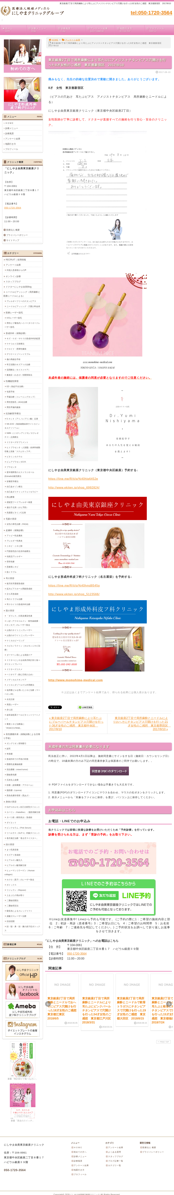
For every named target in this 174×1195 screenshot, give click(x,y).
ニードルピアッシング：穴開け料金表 (23, 306)
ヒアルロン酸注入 (14, 860)
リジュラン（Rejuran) (16, 890)
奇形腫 (10, 754)
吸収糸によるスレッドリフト (19, 911)
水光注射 (10, 699)
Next (169, 1004)
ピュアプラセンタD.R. (16, 462)
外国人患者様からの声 (16, 270)
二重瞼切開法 (12, 900)
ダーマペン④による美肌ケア (19, 655)
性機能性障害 (12, 381)
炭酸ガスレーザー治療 (16, 916)
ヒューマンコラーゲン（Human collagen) (19, 872)
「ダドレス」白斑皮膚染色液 (19, 616)
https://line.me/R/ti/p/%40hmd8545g (74, 585)
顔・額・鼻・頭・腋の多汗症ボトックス (22, 928)
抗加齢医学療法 (13, 413)
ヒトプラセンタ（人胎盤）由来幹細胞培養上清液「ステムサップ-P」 (22, 449)
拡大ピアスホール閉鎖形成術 (19, 588)
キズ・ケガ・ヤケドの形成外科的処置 (23, 338)
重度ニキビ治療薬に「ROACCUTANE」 (14, 726)
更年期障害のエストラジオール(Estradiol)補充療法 (19, 474)
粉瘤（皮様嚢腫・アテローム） (20, 785)
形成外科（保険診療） (16, 333)
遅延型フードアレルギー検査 (19, 502)
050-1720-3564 (77, 953)
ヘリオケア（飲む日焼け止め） (20, 674)
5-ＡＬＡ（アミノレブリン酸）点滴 (22, 418)
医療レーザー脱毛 (14, 312)
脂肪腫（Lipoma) (14, 790)
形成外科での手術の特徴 (17, 759)
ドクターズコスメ (14, 669)
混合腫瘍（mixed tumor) (17, 769)
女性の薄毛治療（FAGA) (17, 524)
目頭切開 (10, 921)
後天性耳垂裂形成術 (15, 583)
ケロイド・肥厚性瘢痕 (16, 349)
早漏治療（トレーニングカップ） (21, 397)
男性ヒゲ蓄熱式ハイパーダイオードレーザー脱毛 (22, 325)
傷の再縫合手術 (13, 359)
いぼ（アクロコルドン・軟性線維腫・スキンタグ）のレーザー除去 (22, 623)
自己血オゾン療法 (14, 486)
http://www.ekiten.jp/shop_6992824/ (74, 487)
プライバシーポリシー (17, 235)
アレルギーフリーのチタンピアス (21, 301)
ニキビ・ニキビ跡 (14, 546)
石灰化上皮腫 (12, 780)
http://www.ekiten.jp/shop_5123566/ (74, 594)
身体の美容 (11, 801)
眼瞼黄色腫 (11, 774)
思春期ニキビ (12, 567)
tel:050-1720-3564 (151, 12)
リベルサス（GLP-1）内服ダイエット (23, 833)
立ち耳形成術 (12, 594)
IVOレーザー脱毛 (14, 318)
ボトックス (11, 885)
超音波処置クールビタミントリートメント (22, 717)
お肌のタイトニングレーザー (19, 630)
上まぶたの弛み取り (15, 895)
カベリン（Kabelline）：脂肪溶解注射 (23, 812)
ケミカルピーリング (15, 640)
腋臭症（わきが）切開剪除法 (19, 375)
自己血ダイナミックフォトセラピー (22, 492)
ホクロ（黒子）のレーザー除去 (20, 879)
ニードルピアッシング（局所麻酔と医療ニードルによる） (21, 294)
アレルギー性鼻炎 (14, 541)
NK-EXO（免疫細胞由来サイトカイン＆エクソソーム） (22, 426)
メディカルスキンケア (16, 679)
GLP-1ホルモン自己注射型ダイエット (23, 807)
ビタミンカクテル (14, 456)
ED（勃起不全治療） (16, 386)
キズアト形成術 (13, 855)
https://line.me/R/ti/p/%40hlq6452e (73, 478)
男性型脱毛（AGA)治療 (17, 402)
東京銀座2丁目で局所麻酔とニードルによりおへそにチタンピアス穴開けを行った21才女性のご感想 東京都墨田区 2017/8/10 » (142, 723)
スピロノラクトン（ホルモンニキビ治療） (22, 648)
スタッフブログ (13, 281)
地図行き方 (130, 30)
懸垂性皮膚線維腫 (14, 764)
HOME (53, 40)
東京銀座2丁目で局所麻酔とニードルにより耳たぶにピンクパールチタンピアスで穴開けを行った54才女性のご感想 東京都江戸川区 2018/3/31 (98, 1010)
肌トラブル (11, 572)
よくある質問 (113, 1152)
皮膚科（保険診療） (15, 530)
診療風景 (71, 30)
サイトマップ (12, 240)
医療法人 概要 (13, 230)
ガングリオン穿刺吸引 (16, 743)
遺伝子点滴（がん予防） (17, 507)
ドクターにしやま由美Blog (19, 286)
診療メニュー (42, 30)
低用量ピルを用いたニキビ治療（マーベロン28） (22, 692)
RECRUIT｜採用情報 (16, 259)
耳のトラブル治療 (14, 599)
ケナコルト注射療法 (15, 343)
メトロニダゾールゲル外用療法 (20, 685)
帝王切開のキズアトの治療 (18, 364)
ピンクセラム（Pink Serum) (19, 828)
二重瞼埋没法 (12, 905)
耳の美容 (10, 578)
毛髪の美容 (11, 518)
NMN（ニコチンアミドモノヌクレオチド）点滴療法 (21, 435)
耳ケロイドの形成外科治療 (18, 604)
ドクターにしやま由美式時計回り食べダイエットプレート (22, 662)
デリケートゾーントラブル (18, 354)
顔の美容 (10, 844)
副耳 (9, 748)
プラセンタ (11, 467)
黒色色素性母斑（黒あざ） (18, 795)
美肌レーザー (12, 704)
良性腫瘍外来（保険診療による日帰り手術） (21, 736)
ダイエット (11, 822)
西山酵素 (10, 497)
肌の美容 (10, 610)
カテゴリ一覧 (113, 1165)
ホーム (14, 30)
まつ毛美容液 (12, 849)
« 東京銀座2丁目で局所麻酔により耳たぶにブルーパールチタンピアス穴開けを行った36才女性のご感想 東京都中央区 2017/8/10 (76, 723)
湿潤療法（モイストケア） (18, 369)
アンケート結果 (101, 30)
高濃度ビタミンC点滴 (16, 512)
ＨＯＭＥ (9, 123)
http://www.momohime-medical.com (75, 680)
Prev (48, 1004)
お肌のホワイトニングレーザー (20, 635)
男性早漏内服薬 (13, 407)
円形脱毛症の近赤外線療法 (18, 551)
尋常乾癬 (10, 561)
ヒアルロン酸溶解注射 (16, 865)
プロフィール (160, 30)
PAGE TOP (163, 1042)
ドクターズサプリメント (17, 442)
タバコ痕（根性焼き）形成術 (19, 817)
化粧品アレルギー (14, 556)
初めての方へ (79, 1152)
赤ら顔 (10, 709)
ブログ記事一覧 (114, 1161)
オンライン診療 (13, 276)
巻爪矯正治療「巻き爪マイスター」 (22, 838)
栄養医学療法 (12, 481)
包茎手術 (10, 391)
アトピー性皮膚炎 (14, 535)
